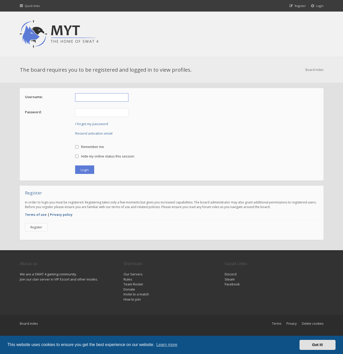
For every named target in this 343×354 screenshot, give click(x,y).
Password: (33, 112)
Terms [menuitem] (276, 323)
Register (36, 227)
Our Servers (133, 274)
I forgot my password (91, 124)
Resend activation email (93, 133)
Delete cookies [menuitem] (312, 323)
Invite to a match (136, 294)
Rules (128, 279)
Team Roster (133, 284)
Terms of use (36, 214)
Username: (34, 97)
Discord (230, 274)
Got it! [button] (317, 345)
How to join (132, 299)
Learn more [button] (166, 344)
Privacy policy (61, 214)
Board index (29, 323)
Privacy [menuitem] (291, 323)
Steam (230, 279)
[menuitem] (317, 6)
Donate (129, 289)
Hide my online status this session (105, 156)
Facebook (232, 284)
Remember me (89, 146)
